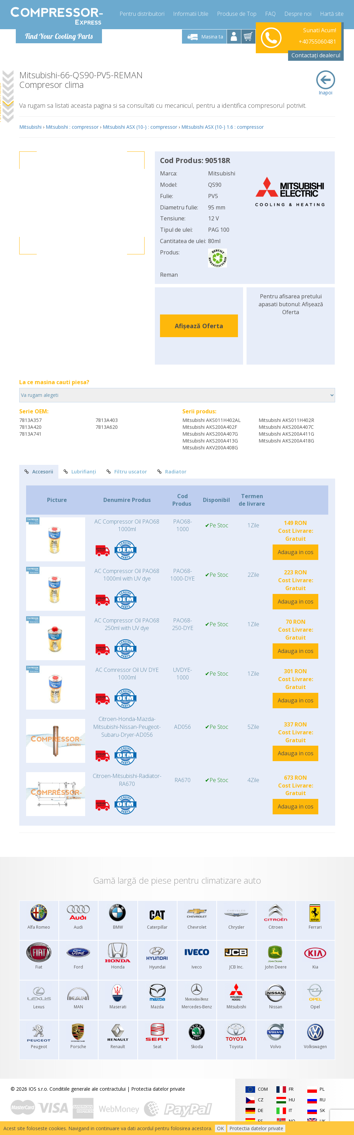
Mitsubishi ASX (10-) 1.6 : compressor (222, 127)
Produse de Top (236, 13)
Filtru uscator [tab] (126, 471)
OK (220, 1128)
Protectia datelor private (158, 1089)
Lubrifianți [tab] (80, 471)
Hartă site (332, 13)
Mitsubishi (30, 127)
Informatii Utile (190, 13)
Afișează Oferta (199, 326)
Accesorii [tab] (38, 471)
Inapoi (325, 83)
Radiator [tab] (171, 471)
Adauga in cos (295, 552)
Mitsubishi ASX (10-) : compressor (140, 127)
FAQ (270, 13)
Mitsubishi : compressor (72, 127)
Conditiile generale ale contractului (87, 1089)
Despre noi (297, 13)
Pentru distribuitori (141, 13)
